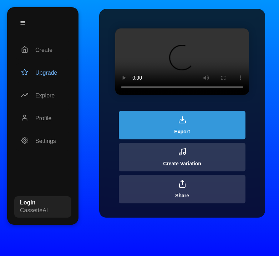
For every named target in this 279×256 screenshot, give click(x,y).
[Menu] (23, 23)
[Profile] (43, 118)
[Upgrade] (43, 72)
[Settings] (43, 141)
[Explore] (43, 95)
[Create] (43, 50)
